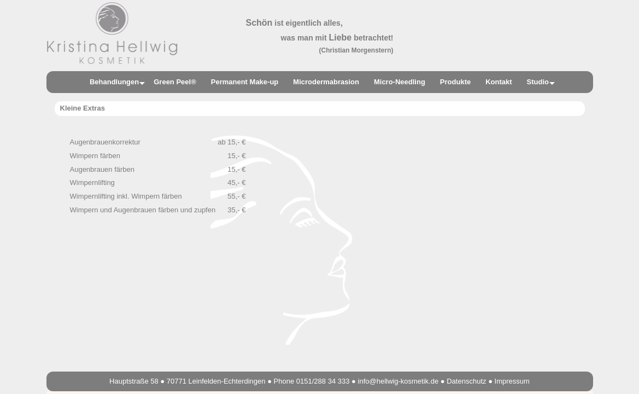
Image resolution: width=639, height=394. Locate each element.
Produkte (455, 82)
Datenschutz (466, 381)
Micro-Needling (399, 82)
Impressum (512, 381)
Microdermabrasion (326, 82)
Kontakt (498, 82)
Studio (538, 82)
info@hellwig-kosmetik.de (398, 381)
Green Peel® (175, 82)
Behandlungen (114, 82)
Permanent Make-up (245, 82)
